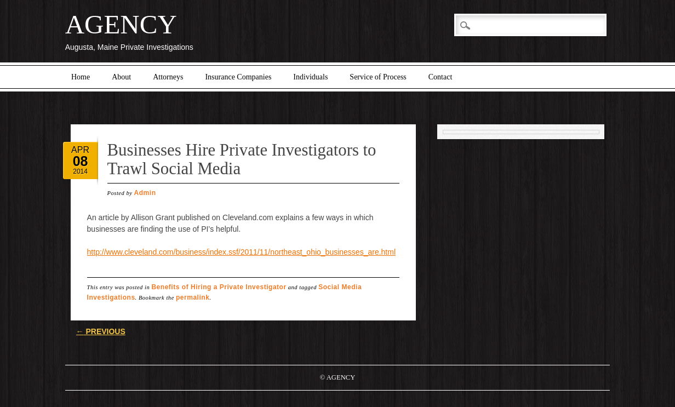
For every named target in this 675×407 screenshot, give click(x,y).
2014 (80, 171)
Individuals (310, 77)
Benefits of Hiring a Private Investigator (218, 287)
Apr (80, 149)
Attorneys (168, 77)
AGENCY (121, 24)
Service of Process (378, 77)
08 (80, 161)
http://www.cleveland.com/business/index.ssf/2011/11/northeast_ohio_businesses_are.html (241, 252)
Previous (100, 331)
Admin (145, 193)
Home (80, 77)
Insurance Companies (238, 77)
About (121, 77)
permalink (192, 297)
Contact (440, 77)
